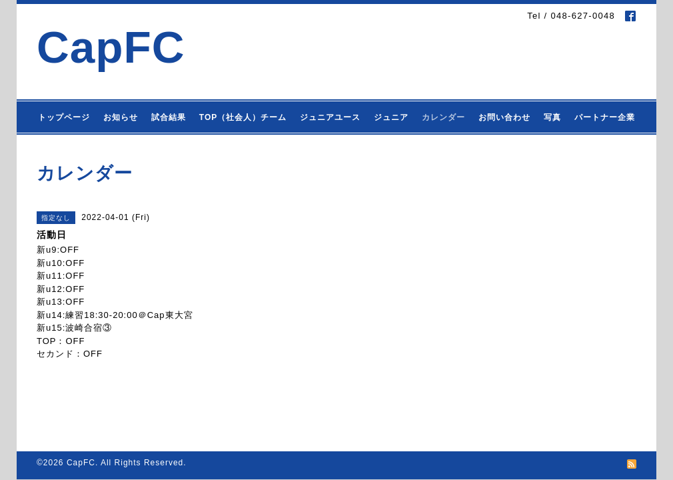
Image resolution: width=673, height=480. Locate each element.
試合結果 (168, 117)
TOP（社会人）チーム (243, 117)
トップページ (64, 117)
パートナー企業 (604, 117)
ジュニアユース (330, 117)
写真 (552, 117)
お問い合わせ (504, 117)
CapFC (111, 47)
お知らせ (120, 117)
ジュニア (391, 117)
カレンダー (443, 117)
